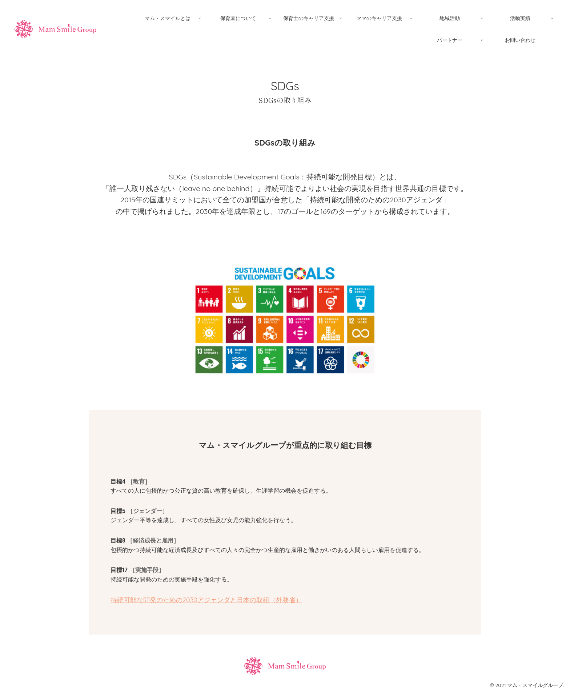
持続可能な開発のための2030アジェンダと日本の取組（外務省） (206, 600)
